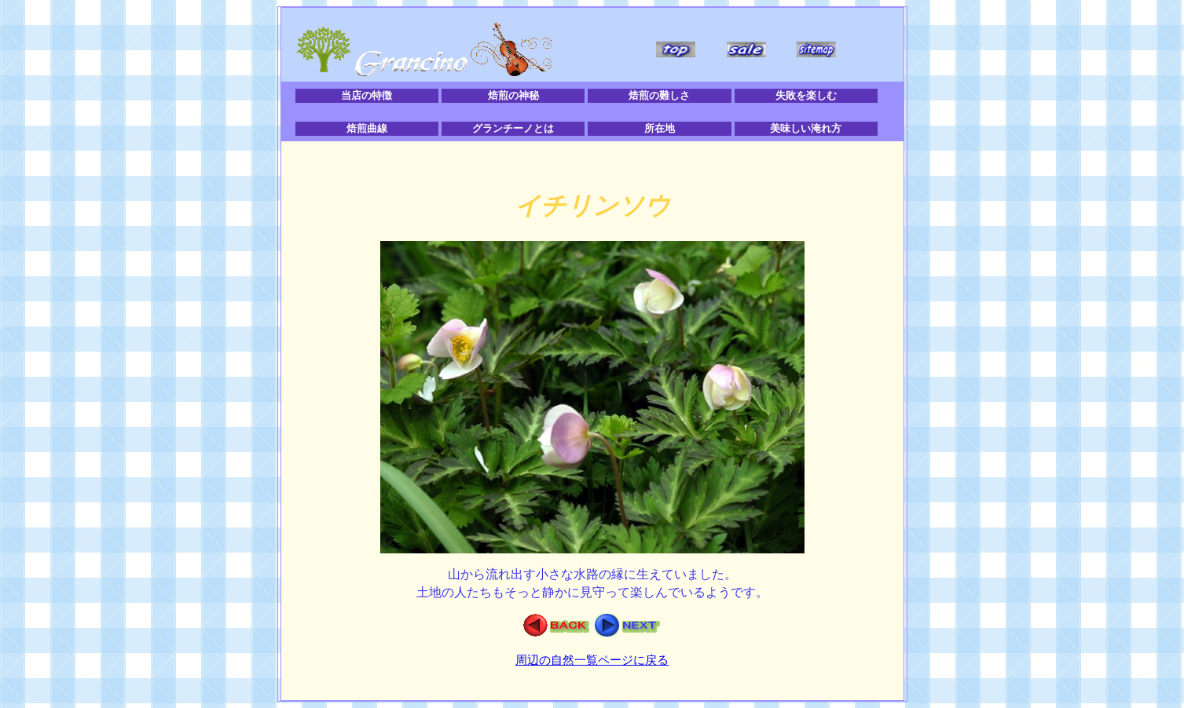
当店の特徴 (366, 95)
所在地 (659, 128)
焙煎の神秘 (513, 95)
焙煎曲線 (366, 128)
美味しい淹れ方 (805, 128)
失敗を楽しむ (806, 95)
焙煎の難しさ (659, 95)
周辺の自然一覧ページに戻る (592, 660)
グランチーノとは (513, 128)
